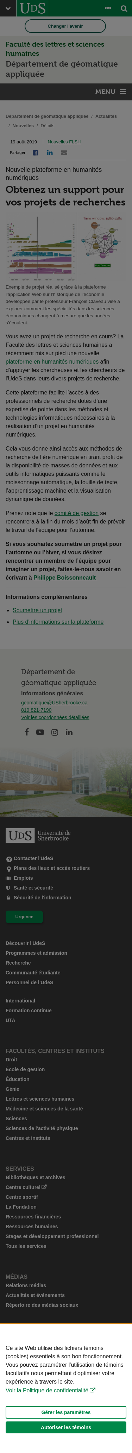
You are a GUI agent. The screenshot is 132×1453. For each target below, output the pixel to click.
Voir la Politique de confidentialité (47, 1390)
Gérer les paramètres (65, 1412)
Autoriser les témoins (66, 1427)
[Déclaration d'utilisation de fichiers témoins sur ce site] (66, 1388)
